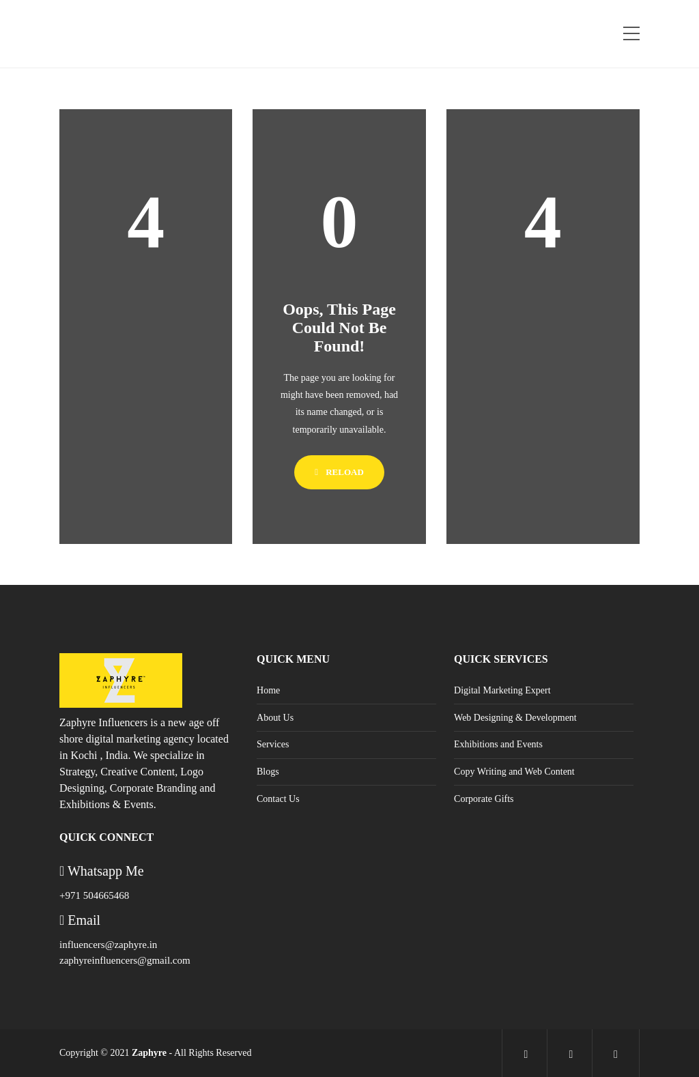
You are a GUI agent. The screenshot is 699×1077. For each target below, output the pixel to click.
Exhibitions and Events (498, 744)
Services (273, 744)
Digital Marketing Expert (502, 690)
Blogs (268, 771)
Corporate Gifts (483, 799)
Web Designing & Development (515, 718)
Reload (339, 472)
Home (268, 690)
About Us (275, 718)
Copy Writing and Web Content (514, 771)
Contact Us (278, 799)
